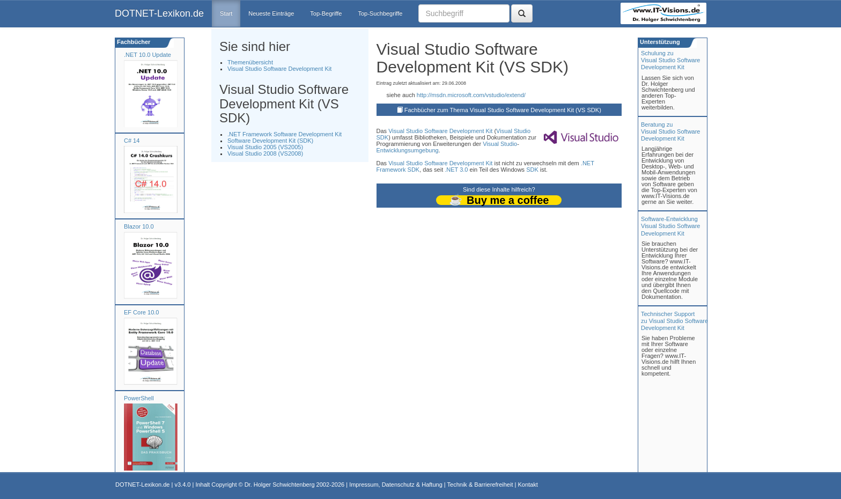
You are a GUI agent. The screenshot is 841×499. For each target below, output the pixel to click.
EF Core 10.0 (141, 312)
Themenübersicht (250, 62)
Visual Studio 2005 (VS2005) (265, 147)
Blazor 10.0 (139, 226)
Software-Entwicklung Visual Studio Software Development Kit (670, 226)
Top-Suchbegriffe (380, 13)
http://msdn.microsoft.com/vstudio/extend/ (471, 95)
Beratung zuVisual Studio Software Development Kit (670, 131)
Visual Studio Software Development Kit (279, 68)
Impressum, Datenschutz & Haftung (395, 484)
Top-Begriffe (326, 13)
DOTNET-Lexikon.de (159, 13)
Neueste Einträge (271, 13)
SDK (383, 137)
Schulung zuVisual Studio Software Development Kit (670, 60)
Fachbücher (132, 42)
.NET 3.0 (456, 169)
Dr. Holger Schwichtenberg (280, 484)
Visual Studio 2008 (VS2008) (265, 153)
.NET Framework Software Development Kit (284, 134)
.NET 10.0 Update (147, 55)
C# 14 (131, 140)
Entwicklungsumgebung (408, 150)
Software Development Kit (458, 131)
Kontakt (527, 484)
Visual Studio (405, 131)
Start (226, 13)
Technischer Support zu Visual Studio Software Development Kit (674, 321)
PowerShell (139, 398)
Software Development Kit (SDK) (270, 140)
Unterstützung (659, 42)
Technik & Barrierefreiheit (480, 484)
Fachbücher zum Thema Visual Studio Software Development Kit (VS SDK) (502, 110)
